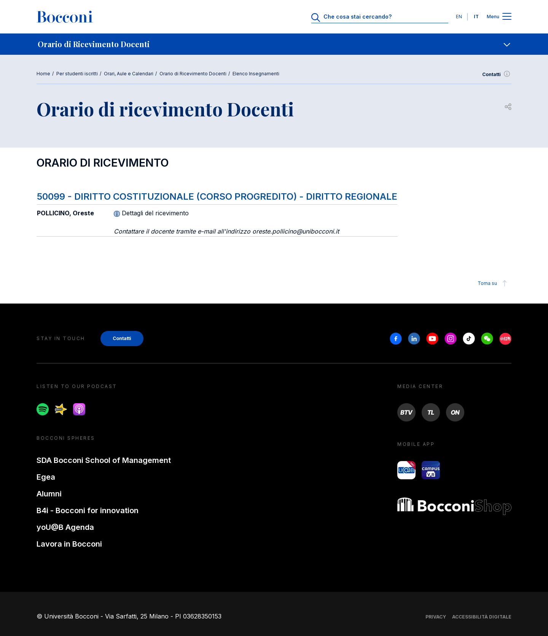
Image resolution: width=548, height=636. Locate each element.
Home (43, 73)
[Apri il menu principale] (506, 16)
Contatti (496, 74)
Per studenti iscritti (77, 73)
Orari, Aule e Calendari (128, 73)
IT (476, 16)
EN (459, 16)
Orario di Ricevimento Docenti (192, 73)
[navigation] (274, 44)
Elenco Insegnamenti (256, 73)
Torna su (493, 283)
